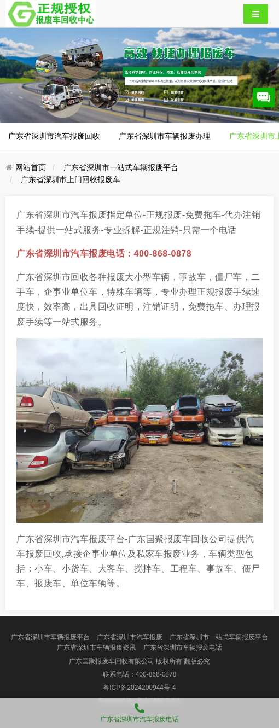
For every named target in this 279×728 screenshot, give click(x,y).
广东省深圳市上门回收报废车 (70, 179)
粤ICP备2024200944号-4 (139, 687)
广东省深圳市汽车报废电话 (139, 710)
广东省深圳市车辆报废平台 (50, 637)
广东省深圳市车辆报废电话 (182, 647)
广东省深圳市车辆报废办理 (165, 136)
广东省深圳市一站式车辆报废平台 (120, 167)
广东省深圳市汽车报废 (129, 637)
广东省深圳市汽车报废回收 (54, 136)
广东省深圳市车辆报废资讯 (96, 647)
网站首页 (30, 167)
